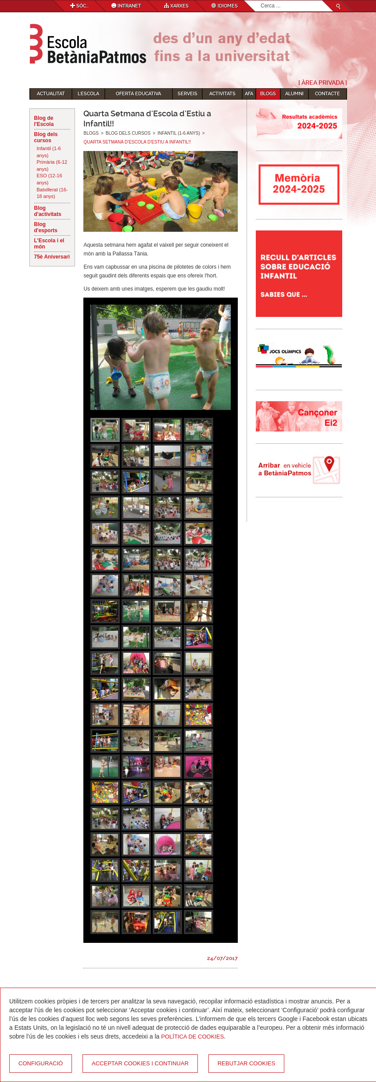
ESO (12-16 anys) (49, 179)
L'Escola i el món (49, 243)
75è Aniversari (52, 257)
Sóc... (79, 6)
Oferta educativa (138, 94)
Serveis (187, 94)
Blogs (268, 94)
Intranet (126, 6)
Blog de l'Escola (44, 121)
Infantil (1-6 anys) (49, 152)
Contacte (327, 94)
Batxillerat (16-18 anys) (52, 193)
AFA (249, 94)
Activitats (222, 94)
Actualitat (51, 94)
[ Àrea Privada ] (322, 82)
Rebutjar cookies (246, 1063)
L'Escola (88, 94)
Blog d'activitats (47, 211)
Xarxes (176, 6)
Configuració (40, 1063)
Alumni (294, 94)
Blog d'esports (46, 227)
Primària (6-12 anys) (52, 165)
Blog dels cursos (46, 137)
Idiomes (224, 6)
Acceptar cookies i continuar (140, 1063)
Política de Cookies (192, 1036)
